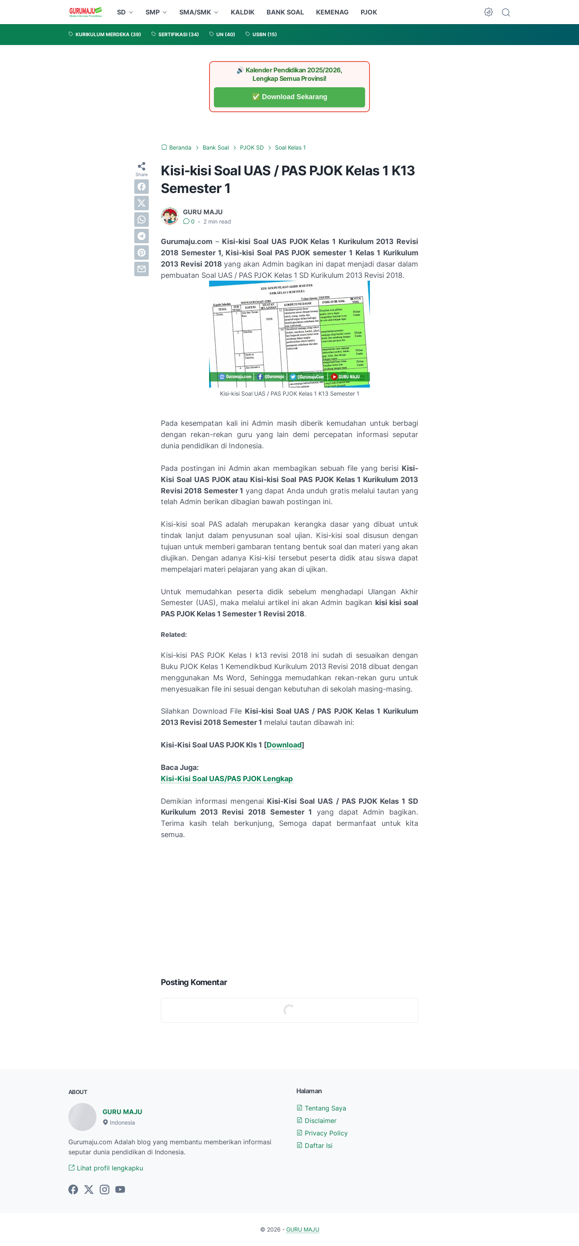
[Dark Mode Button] (488, 12)
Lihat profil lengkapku (105, 1168)
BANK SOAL (285, 12)
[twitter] (141, 203)
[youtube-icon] (120, 1190)
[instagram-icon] (104, 1190)
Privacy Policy (322, 1133)
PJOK (369, 12)
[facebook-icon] (73, 1190)
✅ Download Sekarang (290, 97)
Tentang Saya (321, 1108)
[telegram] (141, 236)
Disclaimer (316, 1121)
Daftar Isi (314, 1145)
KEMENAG (332, 12)
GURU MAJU (122, 1112)
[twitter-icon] (89, 1190)
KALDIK (243, 12)
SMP (153, 12)
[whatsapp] (141, 219)
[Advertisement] (289, 906)
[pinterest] (141, 252)
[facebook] (141, 186)
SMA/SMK (195, 12)
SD (121, 12)
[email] (141, 269)
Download (284, 745)
